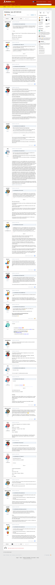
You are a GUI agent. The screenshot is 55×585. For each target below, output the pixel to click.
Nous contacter (33, 557)
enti (7, 148)
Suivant (21, 18)
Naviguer (11, 5)
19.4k (8, 131)
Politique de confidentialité (27, 557)
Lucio (8, 222)
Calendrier (8, 6)
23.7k (8, 280)
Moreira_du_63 (8, 21)
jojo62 (29, 145)
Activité (15, 4)
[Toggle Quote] (13, 44)
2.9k (8, 29)
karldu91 (7, 123)
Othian (7, 321)
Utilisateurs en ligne (17, 6)
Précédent (7, 18)
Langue (17, 557)
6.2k (8, 373)
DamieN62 (8, 87)
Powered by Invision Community (27, 558)
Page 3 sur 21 (27, 18)
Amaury (7, 304)
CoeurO (9, 14)
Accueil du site (6, 4)
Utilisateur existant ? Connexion (41, 1)
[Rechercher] (41, 4)
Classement (19, 4)
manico (49, 19)
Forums (5, 6)
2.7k (8, 329)
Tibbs (21, 44)
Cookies (37, 557)
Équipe (12, 6)
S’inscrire (49, 1)
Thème (21, 557)
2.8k (8, 71)
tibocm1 (7, 259)
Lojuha (29, 255)
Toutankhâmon (8, 340)
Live (15, 15)
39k (8, 535)
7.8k (8, 347)
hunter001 (8, 42)
